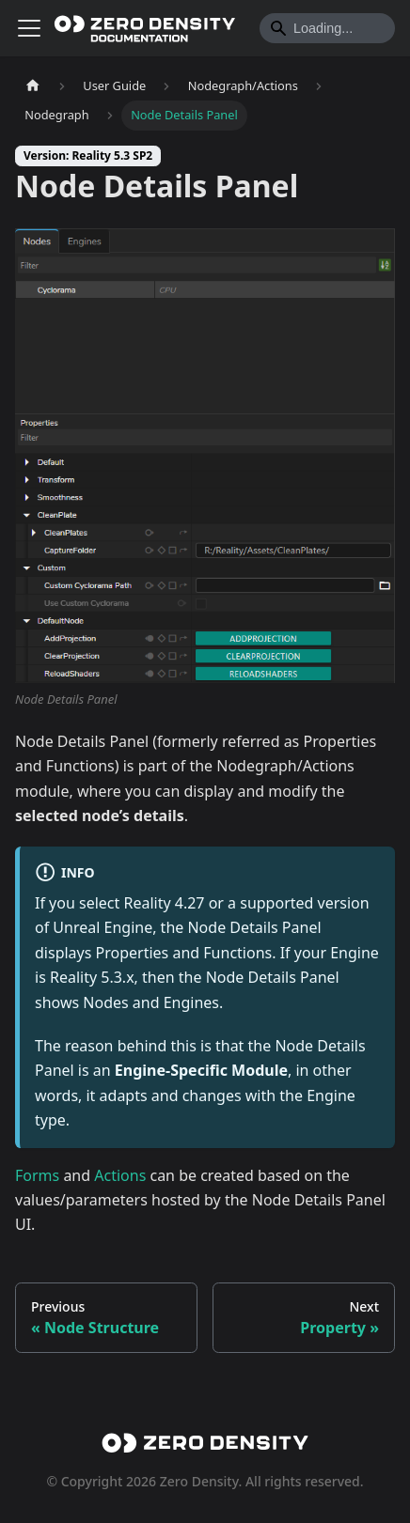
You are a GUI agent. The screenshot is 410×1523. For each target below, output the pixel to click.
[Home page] (33, 86)
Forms (37, 1175)
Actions (120, 1175)
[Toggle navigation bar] (29, 28)
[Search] (327, 28)
